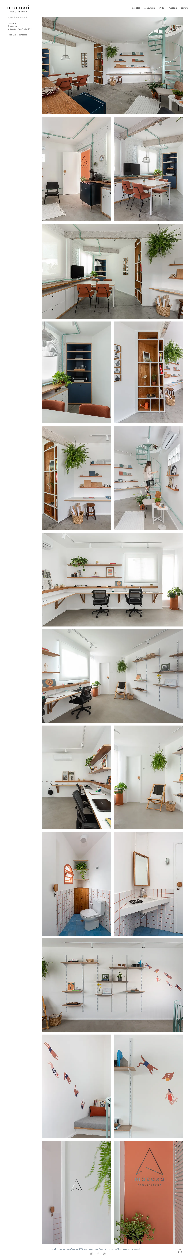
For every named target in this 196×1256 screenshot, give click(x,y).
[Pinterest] (104, 1254)
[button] (136, 7)
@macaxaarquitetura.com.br (129, 1248)
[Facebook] (98, 1254)
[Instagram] (92, 1254)
